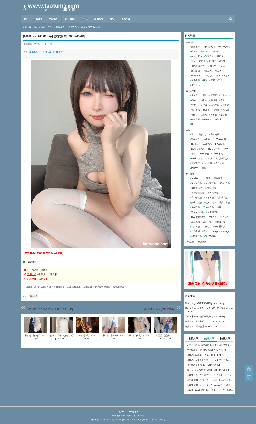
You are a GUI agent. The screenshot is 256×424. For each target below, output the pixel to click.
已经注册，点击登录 (37, 279)
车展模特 (202, 242)
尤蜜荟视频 (210, 183)
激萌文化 (209, 56)
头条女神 (205, 51)
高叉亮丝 (215, 134)
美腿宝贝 (203, 134)
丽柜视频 (207, 144)
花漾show (225, 95)
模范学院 (215, 105)
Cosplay (223, 66)
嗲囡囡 (194, 114)
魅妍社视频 (210, 202)
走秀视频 (195, 231)
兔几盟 (226, 110)
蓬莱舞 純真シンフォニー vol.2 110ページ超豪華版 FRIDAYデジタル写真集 (210, 385)
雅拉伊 (220, 56)
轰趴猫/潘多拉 (198, 66)
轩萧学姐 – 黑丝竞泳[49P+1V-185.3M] (203, 326)
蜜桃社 (204, 100)
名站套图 (53, 19)
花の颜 (204, 105)
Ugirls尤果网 (224, 46)
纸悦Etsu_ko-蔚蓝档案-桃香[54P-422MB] (204, 303)
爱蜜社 (223, 100)
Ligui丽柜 (195, 144)
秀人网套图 (70, 19)
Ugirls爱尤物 (209, 46)
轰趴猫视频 (196, 236)
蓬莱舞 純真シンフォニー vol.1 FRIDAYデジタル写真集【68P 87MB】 (210, 380)
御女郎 (226, 105)
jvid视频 (206, 178)
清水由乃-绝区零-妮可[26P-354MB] (203, 365)
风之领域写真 (222, 158)
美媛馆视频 (212, 193)
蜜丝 (226, 149)
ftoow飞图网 (197, 75)
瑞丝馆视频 (196, 197)
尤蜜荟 (204, 95)
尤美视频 (207, 221)
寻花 (205, 80)
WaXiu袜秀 (204, 154)
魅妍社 (194, 105)
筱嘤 (193, 154)
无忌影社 (195, 70)
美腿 (204, 168)
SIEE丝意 (207, 163)
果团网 (218, 70)
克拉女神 (212, 66)
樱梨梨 (33, 296)
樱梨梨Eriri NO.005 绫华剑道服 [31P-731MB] (50, 309)
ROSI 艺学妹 (214, 149)
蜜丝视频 (218, 178)
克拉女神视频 (197, 212)
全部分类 (37, 19)
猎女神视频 (208, 207)
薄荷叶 (218, 119)
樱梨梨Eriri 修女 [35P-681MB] (159, 309)
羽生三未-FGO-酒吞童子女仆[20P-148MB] (205, 316)
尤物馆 (204, 114)
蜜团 (213, 80)
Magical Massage (221, 231)
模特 (112, 19)
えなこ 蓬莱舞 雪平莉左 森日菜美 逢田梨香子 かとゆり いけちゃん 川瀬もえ (210, 345)
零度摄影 (195, 80)
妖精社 (208, 139)
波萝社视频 (224, 202)
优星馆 (206, 110)
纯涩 (219, 207)
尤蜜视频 (195, 221)
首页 (25, 19)
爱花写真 (195, 163)
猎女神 (222, 61)
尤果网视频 (212, 212)
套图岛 (29, 44)
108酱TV (195, 178)
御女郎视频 (210, 188)
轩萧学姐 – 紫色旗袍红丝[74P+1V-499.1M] (205, 321)
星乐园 (223, 114)
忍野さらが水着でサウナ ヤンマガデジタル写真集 (210, 360)
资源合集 (190, 242)
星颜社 (194, 100)
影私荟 (214, 114)
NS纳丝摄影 (197, 158)
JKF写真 (213, 217)
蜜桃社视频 (196, 202)
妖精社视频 (220, 221)
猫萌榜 (216, 110)
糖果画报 (195, 110)
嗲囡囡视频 (196, 188)
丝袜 (85, 19)
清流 (220, 80)
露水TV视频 (210, 236)
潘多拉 (209, 75)
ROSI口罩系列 (198, 149)
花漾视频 (209, 197)
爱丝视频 (195, 207)
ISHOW (194, 168)
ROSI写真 (220, 144)
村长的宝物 (196, 56)
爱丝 (193, 134)
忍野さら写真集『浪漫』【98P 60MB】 (205, 355)
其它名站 (195, 85)
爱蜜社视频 (224, 183)
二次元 (50, 27)
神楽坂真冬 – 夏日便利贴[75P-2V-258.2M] (206, 350)
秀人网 (194, 95)
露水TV (212, 61)
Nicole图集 (218, 154)
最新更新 (125, 19)
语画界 (214, 95)
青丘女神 (220, 163)
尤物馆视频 (222, 197)
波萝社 (216, 51)
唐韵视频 (195, 226)
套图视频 (98, 19)
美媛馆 (214, 100)
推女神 (194, 51)
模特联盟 (195, 119)
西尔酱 (226, 75)
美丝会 (206, 231)
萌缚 (218, 75)
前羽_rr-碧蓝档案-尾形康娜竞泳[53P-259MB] (208, 370)
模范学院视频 (197, 193)
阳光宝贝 (207, 70)
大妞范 (206, 226)
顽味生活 (207, 119)
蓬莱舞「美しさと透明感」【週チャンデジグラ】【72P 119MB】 (210, 375)
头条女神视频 (219, 226)
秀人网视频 (196, 183)
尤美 (193, 61)
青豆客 (202, 61)
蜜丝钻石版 (196, 139)
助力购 (194, 124)
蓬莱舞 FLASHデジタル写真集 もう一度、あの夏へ (210, 390)
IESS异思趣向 (221, 139)
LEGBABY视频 (198, 217)
